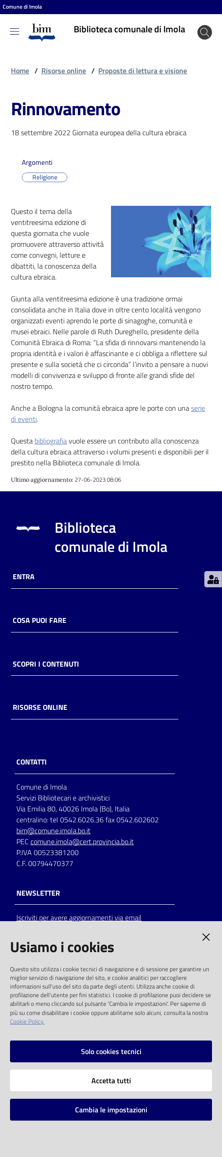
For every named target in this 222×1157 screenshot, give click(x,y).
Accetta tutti (111, 1080)
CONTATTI (31, 762)
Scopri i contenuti (46, 664)
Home (20, 70)
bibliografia (51, 440)
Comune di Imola (22, 7)
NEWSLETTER (38, 893)
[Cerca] (204, 32)
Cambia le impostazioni (111, 1109)
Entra (24, 576)
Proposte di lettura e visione (142, 70)
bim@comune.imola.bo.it (53, 830)
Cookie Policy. (27, 1021)
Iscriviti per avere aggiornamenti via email (78, 917)
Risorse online (63, 70)
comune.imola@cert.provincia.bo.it (82, 841)
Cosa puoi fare (39, 620)
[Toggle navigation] (14, 31)
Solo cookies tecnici (111, 1051)
